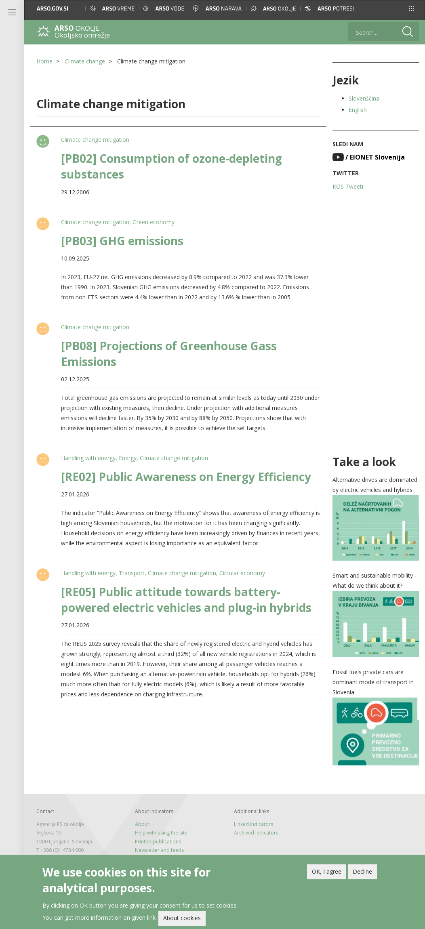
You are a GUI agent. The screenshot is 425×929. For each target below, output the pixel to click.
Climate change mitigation (95, 139)
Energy (128, 458)
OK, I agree (326, 873)
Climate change (85, 61)
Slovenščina (364, 98)
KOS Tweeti (347, 186)
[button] (411, 8)
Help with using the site (161, 832)
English (358, 109)
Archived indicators (256, 832)
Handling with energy (88, 458)
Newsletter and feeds (159, 850)
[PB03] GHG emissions (122, 240)
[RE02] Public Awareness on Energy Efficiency (186, 476)
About (142, 824)
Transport (132, 573)
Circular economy (242, 573)
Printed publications (158, 841)
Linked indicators (253, 824)
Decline (362, 873)
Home (44, 61)
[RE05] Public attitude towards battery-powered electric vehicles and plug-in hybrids (186, 599)
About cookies (182, 919)
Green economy (154, 222)
